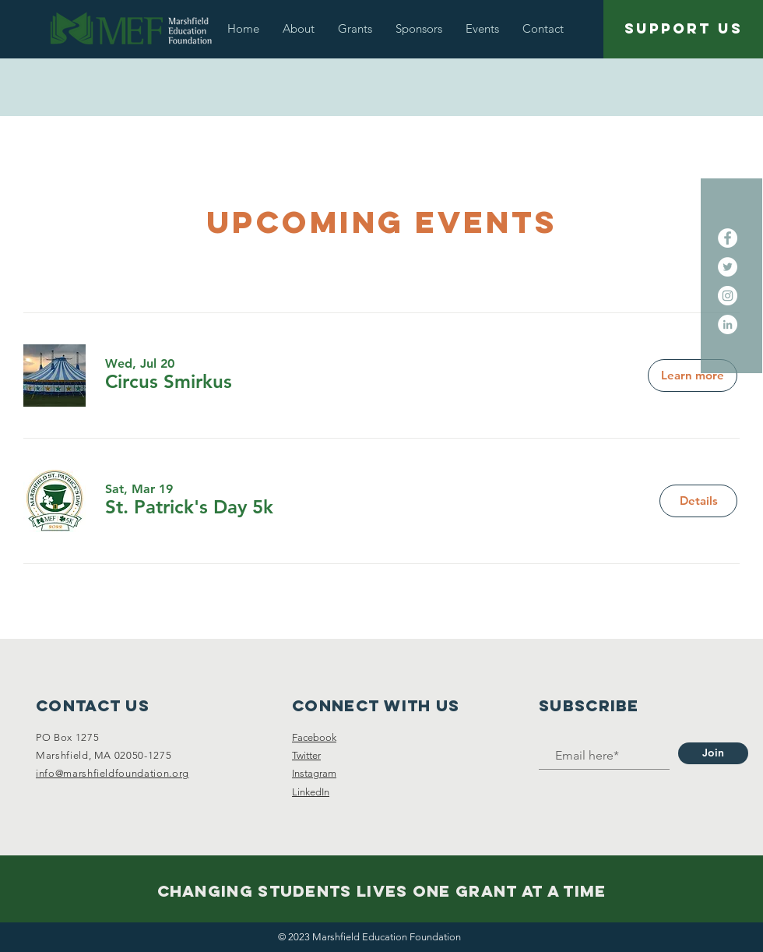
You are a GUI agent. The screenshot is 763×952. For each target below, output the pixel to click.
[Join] (713, 753)
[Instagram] (727, 295)
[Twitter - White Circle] (727, 267)
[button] (298, 28)
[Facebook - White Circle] (727, 238)
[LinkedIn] (727, 324)
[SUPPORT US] (683, 29)
